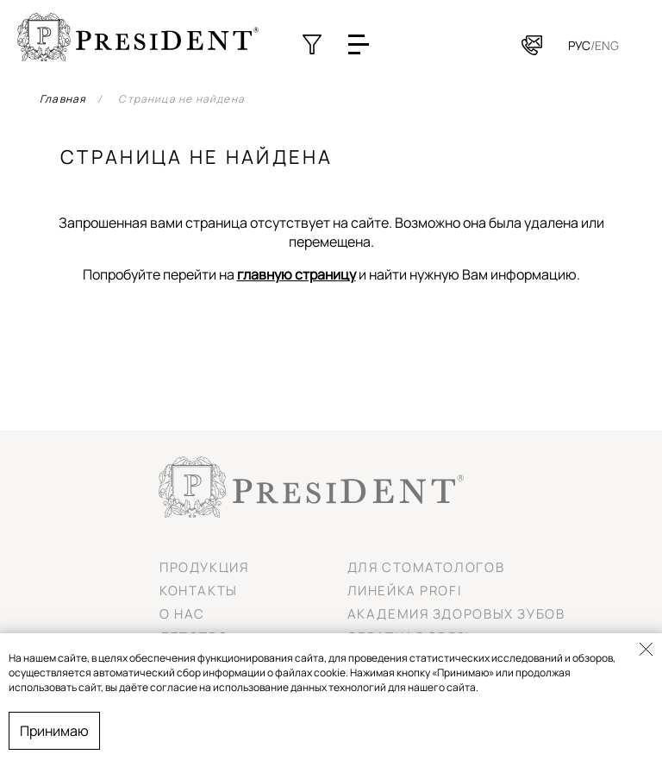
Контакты (198, 591)
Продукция (203, 567)
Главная (63, 98)
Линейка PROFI (405, 591)
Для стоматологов (426, 567)
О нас (182, 614)
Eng (607, 45)
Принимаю (54, 730)
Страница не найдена (181, 98)
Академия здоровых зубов (456, 614)
